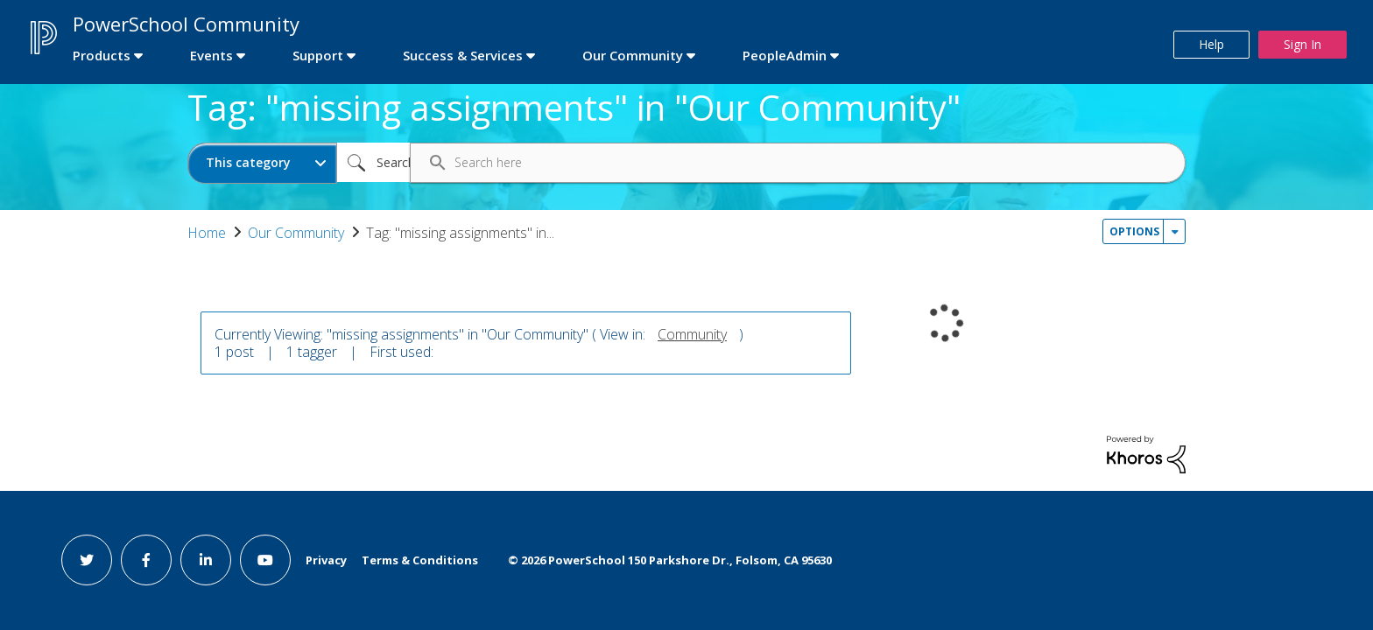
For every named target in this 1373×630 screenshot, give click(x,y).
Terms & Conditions (420, 560)
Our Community (296, 232)
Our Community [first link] (632, 55)
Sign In (1302, 44)
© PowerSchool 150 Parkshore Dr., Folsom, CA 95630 (670, 560)
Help (1211, 44)
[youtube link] (265, 560)
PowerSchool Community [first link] (186, 23)
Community (692, 334)
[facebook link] (146, 560)
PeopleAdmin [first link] (785, 55)
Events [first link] (211, 55)
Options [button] (1134, 231)
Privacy (326, 560)
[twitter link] (86, 560)
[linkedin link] (205, 560)
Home (206, 232)
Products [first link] (101, 55)
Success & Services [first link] (463, 55)
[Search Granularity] (262, 163)
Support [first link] (317, 55)
